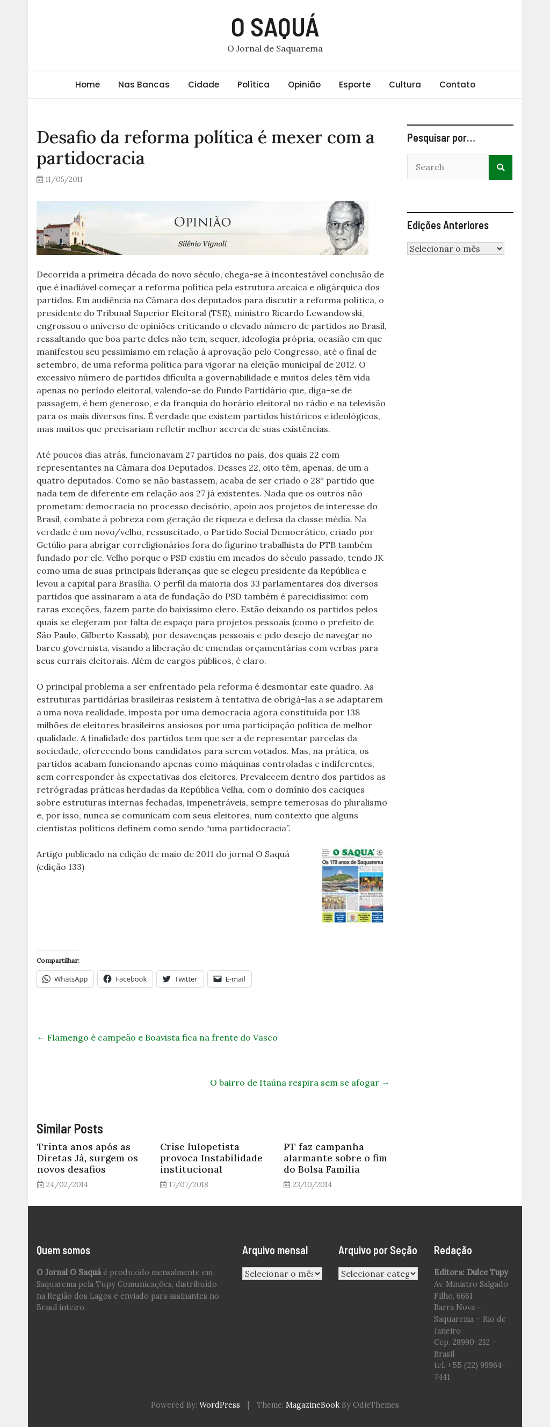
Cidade (203, 84)
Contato (457, 84)
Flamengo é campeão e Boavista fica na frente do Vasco (157, 1037)
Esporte (355, 84)
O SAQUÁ (275, 26)
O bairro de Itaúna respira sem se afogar (300, 1082)
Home (87, 84)
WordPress (219, 1405)
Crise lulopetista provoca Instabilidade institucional (211, 1157)
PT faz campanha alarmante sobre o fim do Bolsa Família (335, 1157)
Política (253, 84)
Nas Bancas (144, 84)
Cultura (405, 84)
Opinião (304, 84)
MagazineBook (312, 1405)
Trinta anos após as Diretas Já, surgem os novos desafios (87, 1157)
